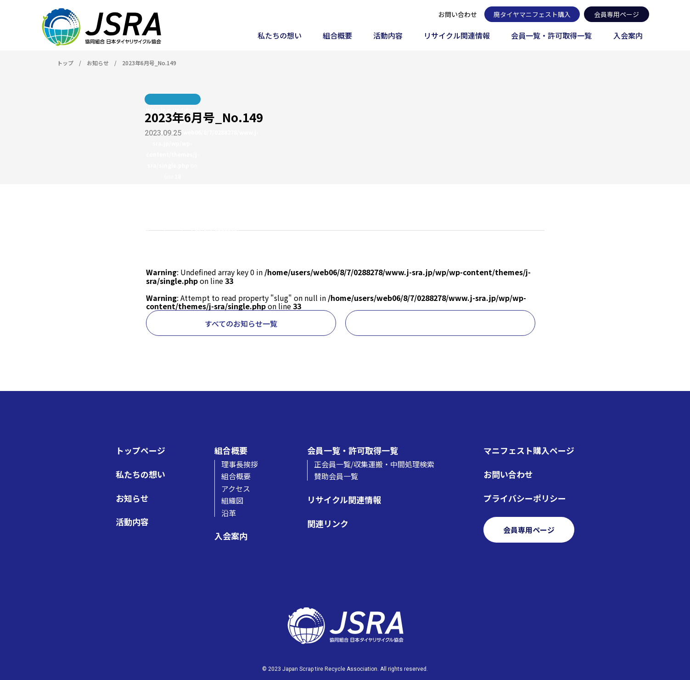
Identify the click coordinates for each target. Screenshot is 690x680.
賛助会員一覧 (336, 476)
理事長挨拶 (239, 464)
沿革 (228, 513)
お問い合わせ (457, 14)
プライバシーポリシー (524, 498)
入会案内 (628, 36)
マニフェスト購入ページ (528, 450)
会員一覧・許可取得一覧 (551, 36)
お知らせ (98, 63)
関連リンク (327, 523)
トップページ (140, 450)
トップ (65, 63)
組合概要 (337, 36)
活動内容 (388, 36)
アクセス (235, 488)
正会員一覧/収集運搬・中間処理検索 (374, 464)
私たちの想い (280, 36)
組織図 (232, 500)
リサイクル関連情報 (457, 36)
